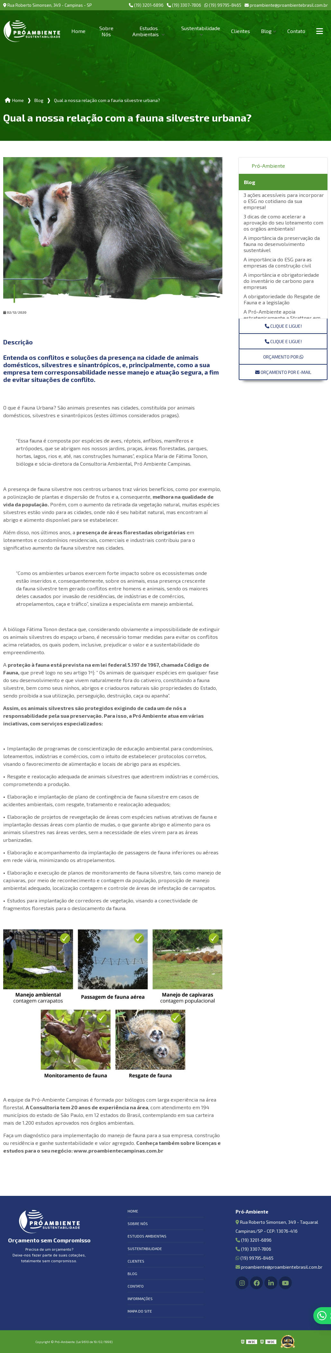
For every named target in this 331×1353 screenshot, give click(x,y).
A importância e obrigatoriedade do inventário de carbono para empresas (281, 281)
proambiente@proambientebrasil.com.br (286, 5)
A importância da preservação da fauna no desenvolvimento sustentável (282, 244)
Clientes (240, 31)
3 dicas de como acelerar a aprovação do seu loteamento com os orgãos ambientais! (283, 222)
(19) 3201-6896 (146, 5)
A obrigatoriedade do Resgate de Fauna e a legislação (282, 299)
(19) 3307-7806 (184, 5)
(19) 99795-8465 (222, 5)
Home (78, 31)
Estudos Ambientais (146, 31)
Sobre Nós (106, 31)
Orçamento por (283, 356)
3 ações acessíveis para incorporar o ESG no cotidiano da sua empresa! (284, 201)
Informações (140, 1298)
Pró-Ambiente (268, 166)
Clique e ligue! (283, 326)
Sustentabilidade (200, 28)
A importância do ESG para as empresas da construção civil (278, 262)
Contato (296, 31)
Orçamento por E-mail (283, 372)
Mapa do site (140, 1311)
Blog (266, 31)
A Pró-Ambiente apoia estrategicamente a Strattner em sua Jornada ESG (282, 318)
